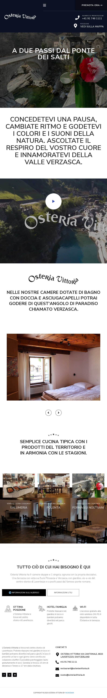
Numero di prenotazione (93, 16)
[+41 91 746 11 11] (57, 662)
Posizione (84, 24)
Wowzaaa (69, 693)
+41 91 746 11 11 (68, 662)
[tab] (24, 592)
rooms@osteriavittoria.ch (72, 675)
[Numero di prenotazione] (77, 17)
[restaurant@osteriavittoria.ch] (57, 669)
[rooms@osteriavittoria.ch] (57, 675)
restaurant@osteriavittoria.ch (74, 668)
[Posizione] (75, 26)
